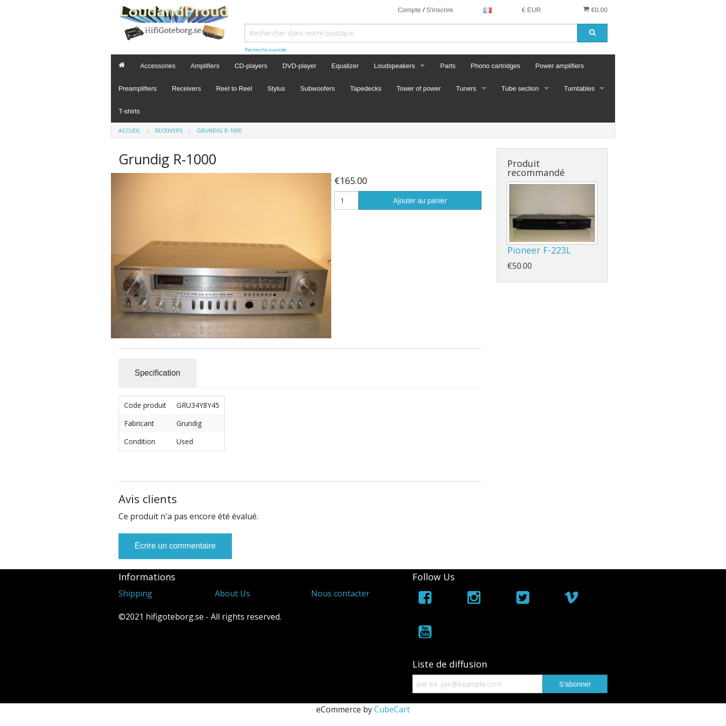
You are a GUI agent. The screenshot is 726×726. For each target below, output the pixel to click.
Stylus (276, 88)
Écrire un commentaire (175, 545)
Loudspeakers (394, 66)
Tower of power (418, 88)
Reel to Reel (234, 88)
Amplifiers (205, 66)
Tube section (520, 88)
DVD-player (299, 66)
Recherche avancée (265, 49)
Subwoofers (317, 88)
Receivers (186, 88)
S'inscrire (440, 10)
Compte (409, 10)
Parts (447, 66)
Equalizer (344, 66)
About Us (232, 593)
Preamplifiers (137, 88)
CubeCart (392, 709)
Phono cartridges (495, 66)
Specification (157, 373)
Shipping (135, 593)
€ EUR (531, 10)
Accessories (157, 66)
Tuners (466, 88)
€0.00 (595, 10)
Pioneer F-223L (539, 250)
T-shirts (129, 111)
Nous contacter (340, 593)
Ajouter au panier (420, 201)
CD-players (250, 66)
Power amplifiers (559, 66)
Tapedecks (365, 88)
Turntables (579, 88)
